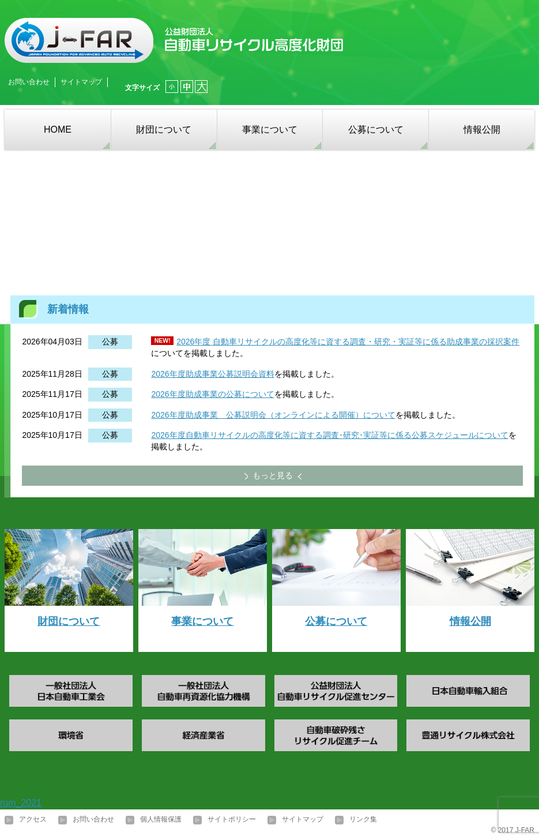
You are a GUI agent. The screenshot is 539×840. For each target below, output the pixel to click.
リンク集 (363, 820)
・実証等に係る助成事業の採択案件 (454, 341)
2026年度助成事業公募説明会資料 (212, 373)
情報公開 (481, 129)
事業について (269, 129)
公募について (376, 129)
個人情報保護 (161, 820)
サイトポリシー (232, 820)
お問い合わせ (29, 82)
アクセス (33, 820)
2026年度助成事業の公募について (212, 394)
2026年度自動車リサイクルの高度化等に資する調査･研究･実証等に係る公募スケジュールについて (329, 435)
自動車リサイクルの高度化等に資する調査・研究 (300, 341)
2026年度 (193, 341)
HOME (57, 129)
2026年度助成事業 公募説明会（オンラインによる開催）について (273, 414)
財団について (163, 129)
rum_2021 (21, 803)
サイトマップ (81, 82)
